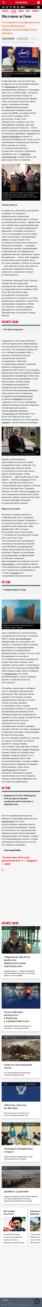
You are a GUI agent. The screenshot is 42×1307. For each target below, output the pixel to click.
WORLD (22, 7)
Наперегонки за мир (15, 589)
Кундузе (35, 749)
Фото (28, 11)
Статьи (13, 11)
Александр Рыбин (8, 39)
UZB (18, 7)
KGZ (7, 7)
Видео (21, 11)
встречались (8, 564)
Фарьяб (18, 399)
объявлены (10, 87)
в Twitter (24, 479)
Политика (33, 39)
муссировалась (23, 638)
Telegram (31, 860)
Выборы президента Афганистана (22, 42)
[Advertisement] (21, 896)
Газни (26, 749)
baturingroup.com (23, 1305)
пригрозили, (8, 821)
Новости (5, 11)
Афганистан (6, 42)
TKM (14, 7)
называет (15, 573)
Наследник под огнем (9, 1212)
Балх (30, 396)
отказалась (9, 413)
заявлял (6, 422)
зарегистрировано (11, 136)
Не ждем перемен (13, 329)
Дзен (7, 863)
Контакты (6, 1300)
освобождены (9, 770)
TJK (11, 7)
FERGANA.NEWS (21, 2)
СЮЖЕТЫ (35, 11)
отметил (31, 491)
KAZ (3, 7)
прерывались (11, 673)
